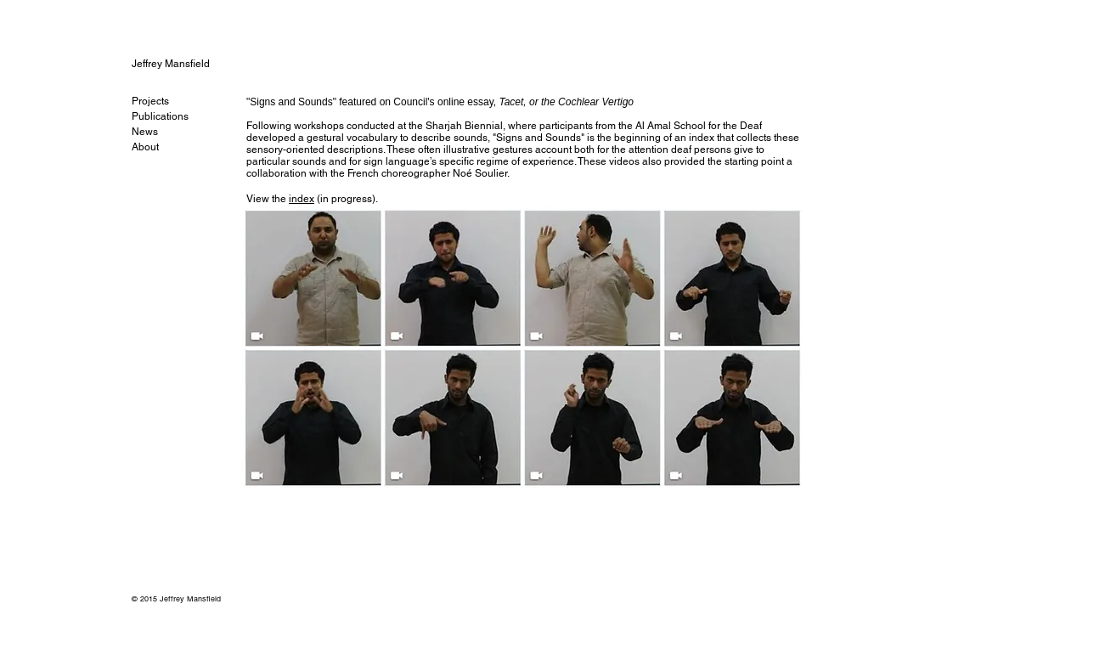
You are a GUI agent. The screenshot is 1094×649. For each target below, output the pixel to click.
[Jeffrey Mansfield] (189, 63)
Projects (150, 101)
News (145, 132)
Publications (160, 116)
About (145, 147)
